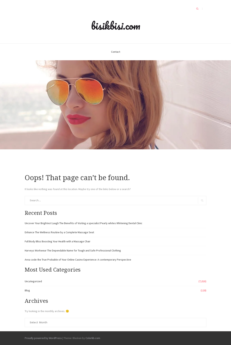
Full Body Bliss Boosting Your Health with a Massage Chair (57, 241)
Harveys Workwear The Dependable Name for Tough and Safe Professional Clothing (73, 250)
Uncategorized (33, 281)
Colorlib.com (93, 338)
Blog (27, 290)
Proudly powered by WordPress (43, 338)
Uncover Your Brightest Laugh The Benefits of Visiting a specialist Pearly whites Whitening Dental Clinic (83, 223)
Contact (115, 51)
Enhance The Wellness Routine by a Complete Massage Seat (59, 232)
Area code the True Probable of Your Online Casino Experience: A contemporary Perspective (78, 259)
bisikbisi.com (115, 25)
